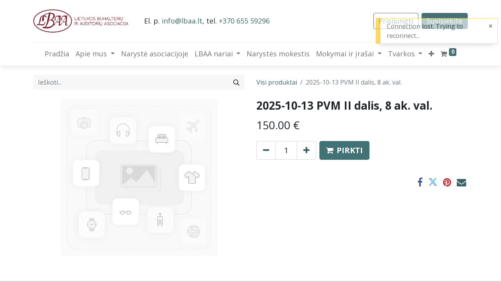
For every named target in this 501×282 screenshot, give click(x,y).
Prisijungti (395, 20)
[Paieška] (236, 82)
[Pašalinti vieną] (266, 150)
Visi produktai (276, 82)
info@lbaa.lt (182, 20)
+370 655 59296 (244, 20)
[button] (431, 53)
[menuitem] (56, 53)
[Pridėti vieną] (306, 150)
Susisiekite (445, 20)
